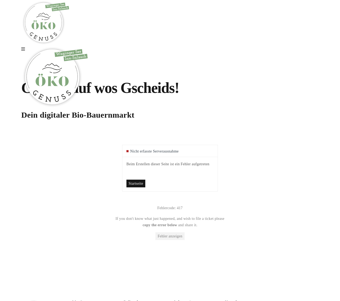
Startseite (136, 183)
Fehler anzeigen (170, 236)
